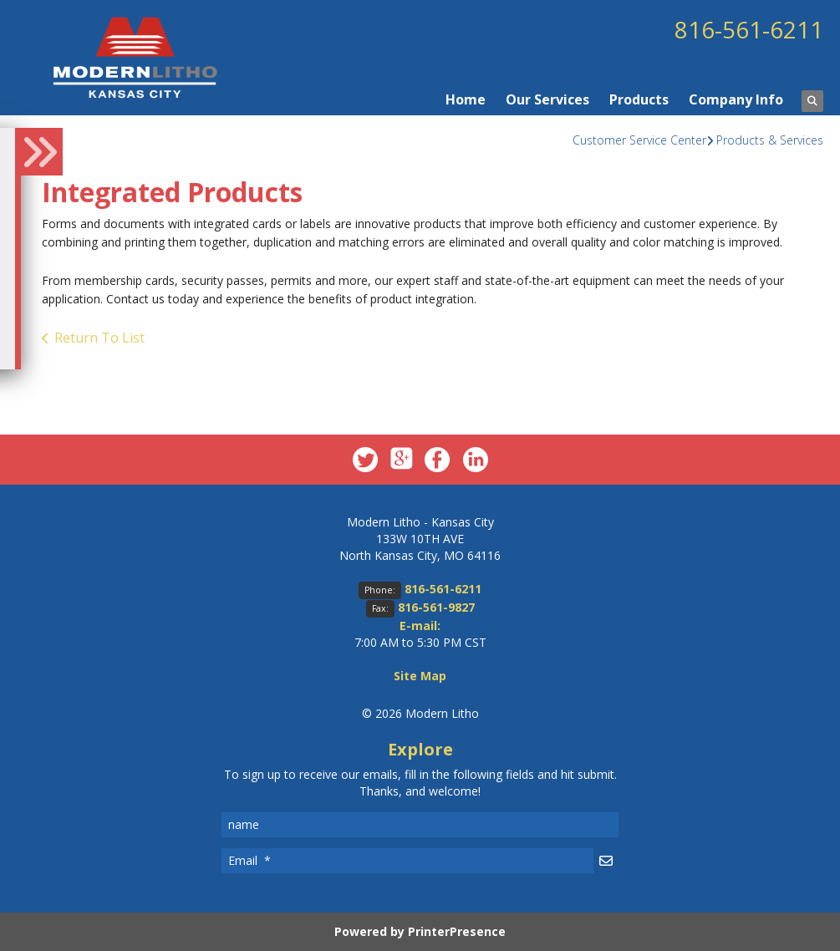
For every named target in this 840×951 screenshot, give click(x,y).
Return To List (99, 337)
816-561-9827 (436, 607)
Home (465, 99)
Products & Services (769, 140)
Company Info (736, 99)
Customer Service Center (639, 140)
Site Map (420, 676)
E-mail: (420, 625)
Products (639, 99)
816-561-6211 (749, 29)
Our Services (547, 99)
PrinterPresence (457, 931)
